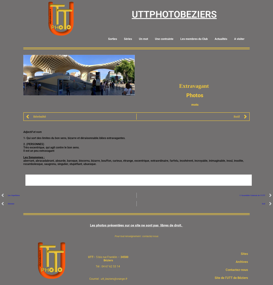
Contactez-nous (237, 270)
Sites (244, 254)
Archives (242, 262)
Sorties (112, 39)
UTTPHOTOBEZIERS (174, 14)
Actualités (221, 39)
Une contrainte (164, 39)
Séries (128, 39)
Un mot (143, 39)
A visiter (239, 39)
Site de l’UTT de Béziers (231, 278)
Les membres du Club (194, 39)
